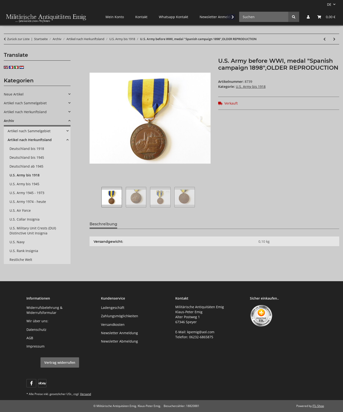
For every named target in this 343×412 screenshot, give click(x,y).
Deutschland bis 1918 (27, 148)
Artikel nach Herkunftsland (25, 112)
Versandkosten (113, 324)
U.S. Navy (17, 242)
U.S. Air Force (20, 210)
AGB (29, 338)
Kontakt (141, 17)
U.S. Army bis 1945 (24, 184)
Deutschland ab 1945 (26, 166)
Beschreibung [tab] (103, 224)
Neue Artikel (14, 94)
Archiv (9, 120)
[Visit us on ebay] (42, 383)
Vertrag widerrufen (59, 362)
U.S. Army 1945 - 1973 (27, 192)
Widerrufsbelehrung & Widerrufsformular (44, 310)
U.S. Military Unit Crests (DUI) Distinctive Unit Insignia (33, 230)
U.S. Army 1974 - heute (28, 201)
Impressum (35, 346)
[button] (308, 17)
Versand (85, 394)
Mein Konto (115, 17)
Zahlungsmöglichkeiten (119, 316)
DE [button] (329, 4)
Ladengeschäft (112, 307)
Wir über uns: (37, 321)
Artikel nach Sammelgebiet (25, 103)
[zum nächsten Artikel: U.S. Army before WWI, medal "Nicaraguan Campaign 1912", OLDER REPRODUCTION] (334, 39)
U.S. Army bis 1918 (251, 86)
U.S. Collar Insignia (25, 219)
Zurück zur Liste (18, 39)
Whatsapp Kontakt (173, 17)
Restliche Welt (21, 259)
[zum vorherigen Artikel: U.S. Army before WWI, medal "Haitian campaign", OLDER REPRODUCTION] (324, 39)
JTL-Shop (318, 406)
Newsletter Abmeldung (119, 341)
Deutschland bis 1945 (27, 157)
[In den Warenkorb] (93, 55)
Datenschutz (36, 329)
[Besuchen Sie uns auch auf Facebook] (31, 383)
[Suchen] (263, 17)
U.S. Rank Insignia (24, 250)
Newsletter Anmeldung (218, 17)
